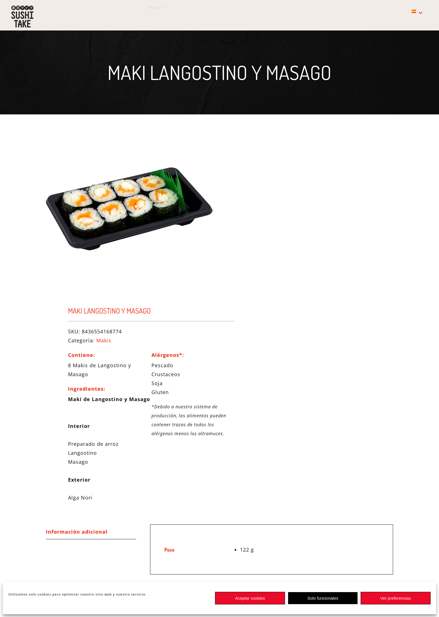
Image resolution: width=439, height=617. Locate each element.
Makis (103, 340)
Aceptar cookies (250, 598)
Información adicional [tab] (77, 531)
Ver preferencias (395, 598)
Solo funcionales (322, 598)
